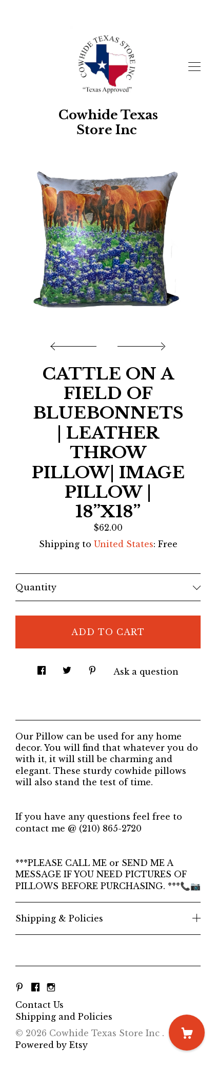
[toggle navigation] (194, 67)
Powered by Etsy (51, 1045)
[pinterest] (19, 987)
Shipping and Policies (63, 1016)
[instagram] (51, 987)
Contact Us (39, 1005)
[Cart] (187, 1033)
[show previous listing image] (76, 343)
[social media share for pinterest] (92, 667)
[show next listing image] (140, 343)
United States (123, 544)
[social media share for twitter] (67, 667)
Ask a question (146, 671)
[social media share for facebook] (41, 667)
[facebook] (35, 987)
